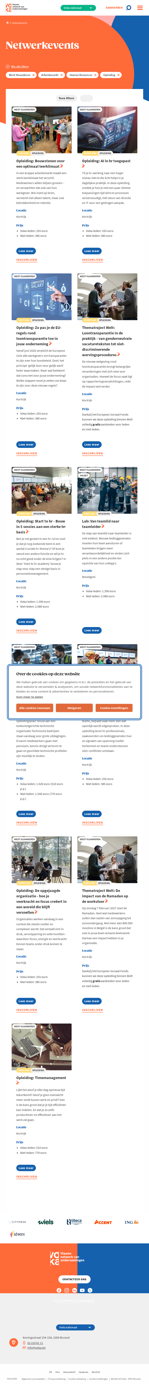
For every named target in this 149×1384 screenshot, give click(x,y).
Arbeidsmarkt (49, 75)
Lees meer (27, 251)
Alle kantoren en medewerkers (74, 1300)
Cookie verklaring (77, 1378)
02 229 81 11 (33, 1343)
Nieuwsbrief (69, 1372)
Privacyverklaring (56, 1378)
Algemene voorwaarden (33, 1378)
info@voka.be (34, 1348)
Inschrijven (26, 260)
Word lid (96, 1372)
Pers (57, 1372)
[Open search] (130, 8)
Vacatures (83, 1372)
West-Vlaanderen (19, 75)
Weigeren (74, 708)
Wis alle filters (20, 66)
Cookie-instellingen (114, 708)
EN (50, 1372)
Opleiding (109, 75)
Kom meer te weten (29, 697)
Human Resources (81, 75)
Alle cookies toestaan (34, 708)
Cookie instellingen (98, 1378)
